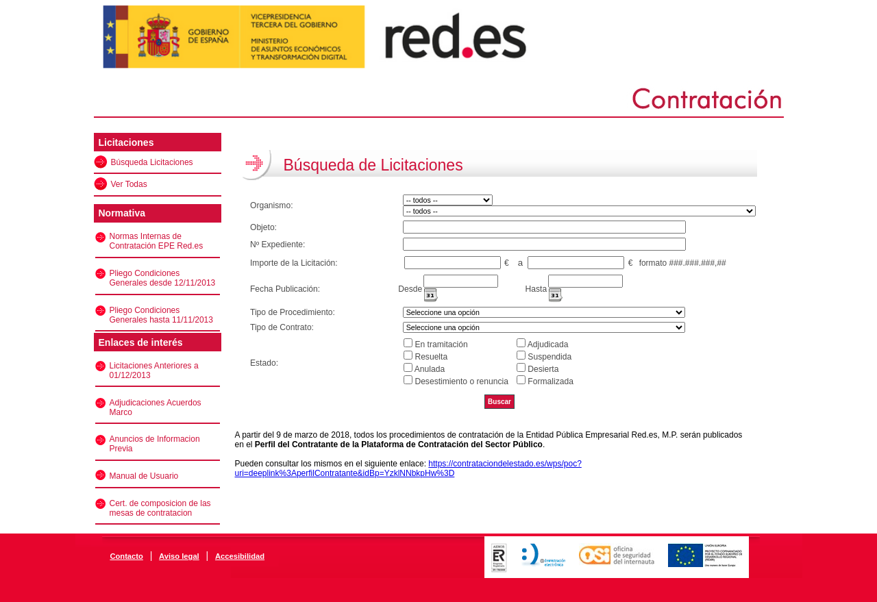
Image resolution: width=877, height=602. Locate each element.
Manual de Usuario (144, 476)
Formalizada (550, 381)
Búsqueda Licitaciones (152, 162)
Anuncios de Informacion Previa (155, 443)
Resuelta (431, 357)
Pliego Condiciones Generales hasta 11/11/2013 (161, 315)
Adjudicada (548, 344)
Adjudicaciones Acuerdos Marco (155, 407)
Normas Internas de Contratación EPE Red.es (156, 241)
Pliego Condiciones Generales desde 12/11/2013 (163, 278)
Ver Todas (129, 184)
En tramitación (441, 344)
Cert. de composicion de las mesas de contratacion (160, 508)
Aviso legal (179, 556)
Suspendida (549, 357)
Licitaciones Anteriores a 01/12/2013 (154, 370)
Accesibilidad (239, 556)
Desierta (543, 369)
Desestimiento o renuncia (461, 381)
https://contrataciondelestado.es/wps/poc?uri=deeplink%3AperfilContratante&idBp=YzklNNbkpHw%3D (408, 468)
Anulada (430, 369)
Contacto (126, 556)
